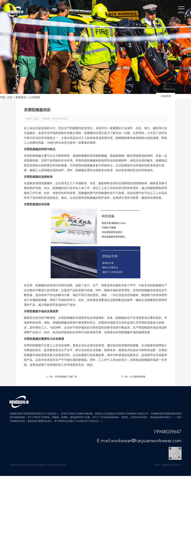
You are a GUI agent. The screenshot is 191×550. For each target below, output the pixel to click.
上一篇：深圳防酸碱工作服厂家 (61, 376)
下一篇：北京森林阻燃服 (133, 376)
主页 (9, 97)
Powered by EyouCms (56, 465)
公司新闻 (34, 97)
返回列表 (165, 96)
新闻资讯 (20, 97)
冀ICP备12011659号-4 (171, 465)
